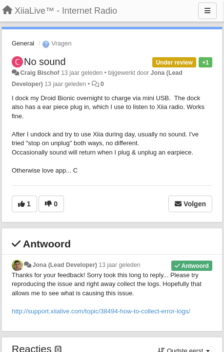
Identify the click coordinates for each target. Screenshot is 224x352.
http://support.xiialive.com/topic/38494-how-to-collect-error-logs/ (101, 311)
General (23, 43)
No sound (45, 61)
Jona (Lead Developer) (64, 265)
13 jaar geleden (119, 265)
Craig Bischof (39, 72)
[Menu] (207, 10)
